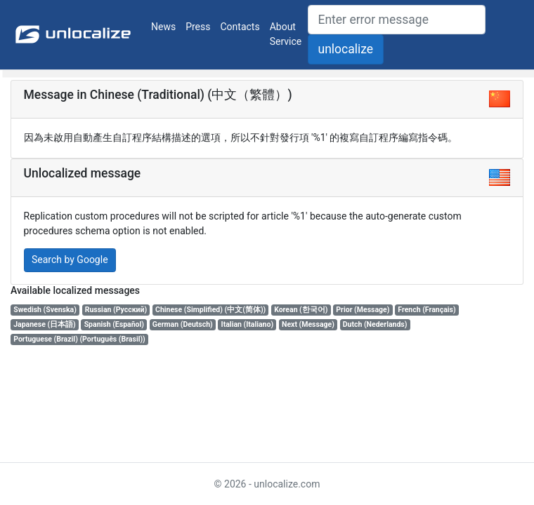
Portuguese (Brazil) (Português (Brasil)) (79, 339)
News (163, 26)
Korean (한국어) (300, 309)
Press (197, 26)
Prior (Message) (362, 309)
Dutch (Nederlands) (375, 324)
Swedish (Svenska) (45, 309)
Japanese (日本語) (44, 324)
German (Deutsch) (182, 324)
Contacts (240, 26)
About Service (286, 34)
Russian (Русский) (116, 309)
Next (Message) (308, 324)
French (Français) (426, 309)
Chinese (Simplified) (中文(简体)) (210, 309)
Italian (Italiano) (247, 324)
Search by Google (70, 259)
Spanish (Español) (114, 324)
